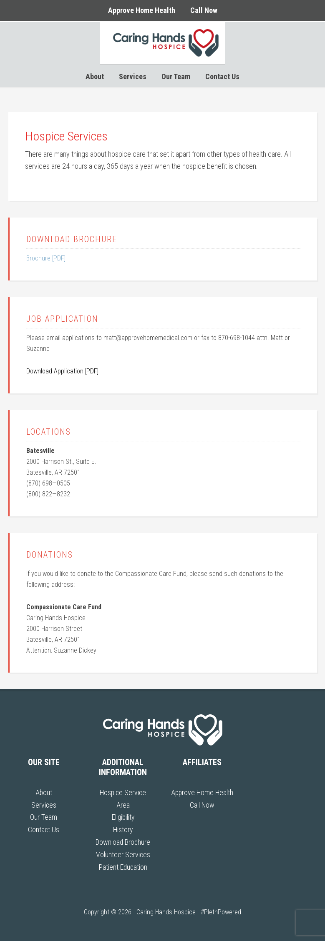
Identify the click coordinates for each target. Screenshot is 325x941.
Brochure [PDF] (46, 258)
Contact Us (44, 829)
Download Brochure (123, 841)
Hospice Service (123, 792)
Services (43, 804)
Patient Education (123, 865)
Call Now (201, 804)
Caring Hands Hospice (162, 43)
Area (123, 804)
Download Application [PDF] (62, 371)
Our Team (43, 816)
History (123, 829)
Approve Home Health (202, 792)
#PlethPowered (221, 910)
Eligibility (123, 816)
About (43, 792)
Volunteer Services (123, 853)
